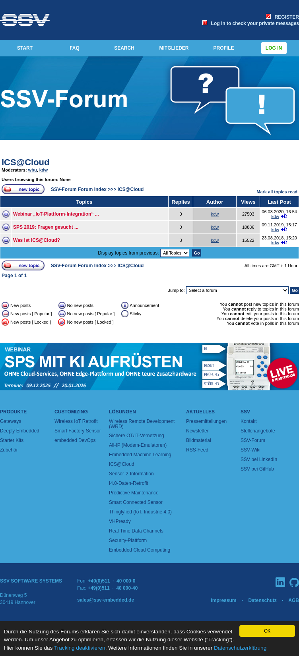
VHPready (120, 521)
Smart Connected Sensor (136, 502)
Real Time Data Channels (136, 531)
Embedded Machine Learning (140, 454)
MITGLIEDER (174, 48)
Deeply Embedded (19, 431)
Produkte (13, 412)
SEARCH (124, 48)
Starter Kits (11, 440)
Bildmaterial (198, 440)
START (25, 48)
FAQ (75, 48)
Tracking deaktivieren (79, 648)
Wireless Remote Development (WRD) (142, 424)
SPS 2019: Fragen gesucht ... (45, 227)
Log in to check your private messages (250, 23)
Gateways (10, 421)
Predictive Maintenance (134, 493)
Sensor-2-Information (131, 474)
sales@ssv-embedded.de (105, 600)
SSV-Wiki (250, 450)
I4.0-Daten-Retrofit (128, 483)
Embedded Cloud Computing (139, 550)
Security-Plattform (128, 540)
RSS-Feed (197, 450)
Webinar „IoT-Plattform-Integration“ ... (56, 214)
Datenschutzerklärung (240, 648)
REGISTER (282, 17)
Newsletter (197, 431)
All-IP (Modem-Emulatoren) (138, 445)
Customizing (71, 412)
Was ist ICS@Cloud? (36, 240)
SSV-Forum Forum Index (79, 189)
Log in (273, 48)
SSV (245, 412)
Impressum (223, 600)
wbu (32, 170)
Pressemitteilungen (206, 421)
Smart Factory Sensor (77, 431)
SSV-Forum (253, 440)
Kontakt (249, 421)
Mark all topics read (276, 191)
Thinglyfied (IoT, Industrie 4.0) (140, 512)
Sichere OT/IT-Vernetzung (136, 435)
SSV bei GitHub (257, 469)
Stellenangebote (258, 431)
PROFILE (223, 48)
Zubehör (9, 450)
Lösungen (122, 412)
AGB (293, 600)
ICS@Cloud (25, 162)
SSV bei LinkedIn (259, 459)
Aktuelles (200, 412)
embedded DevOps (74, 440)
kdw (43, 170)
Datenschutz (262, 600)
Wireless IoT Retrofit (75, 421)
